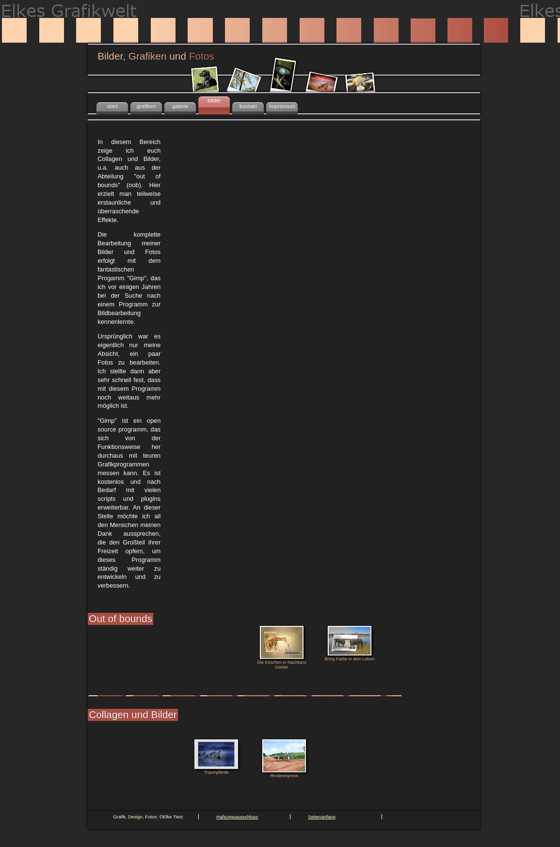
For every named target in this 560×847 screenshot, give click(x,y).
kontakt (248, 106)
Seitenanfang (322, 816)
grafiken (146, 106)
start (112, 106)
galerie (180, 106)
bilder (214, 100)
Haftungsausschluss (237, 816)
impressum (282, 106)
